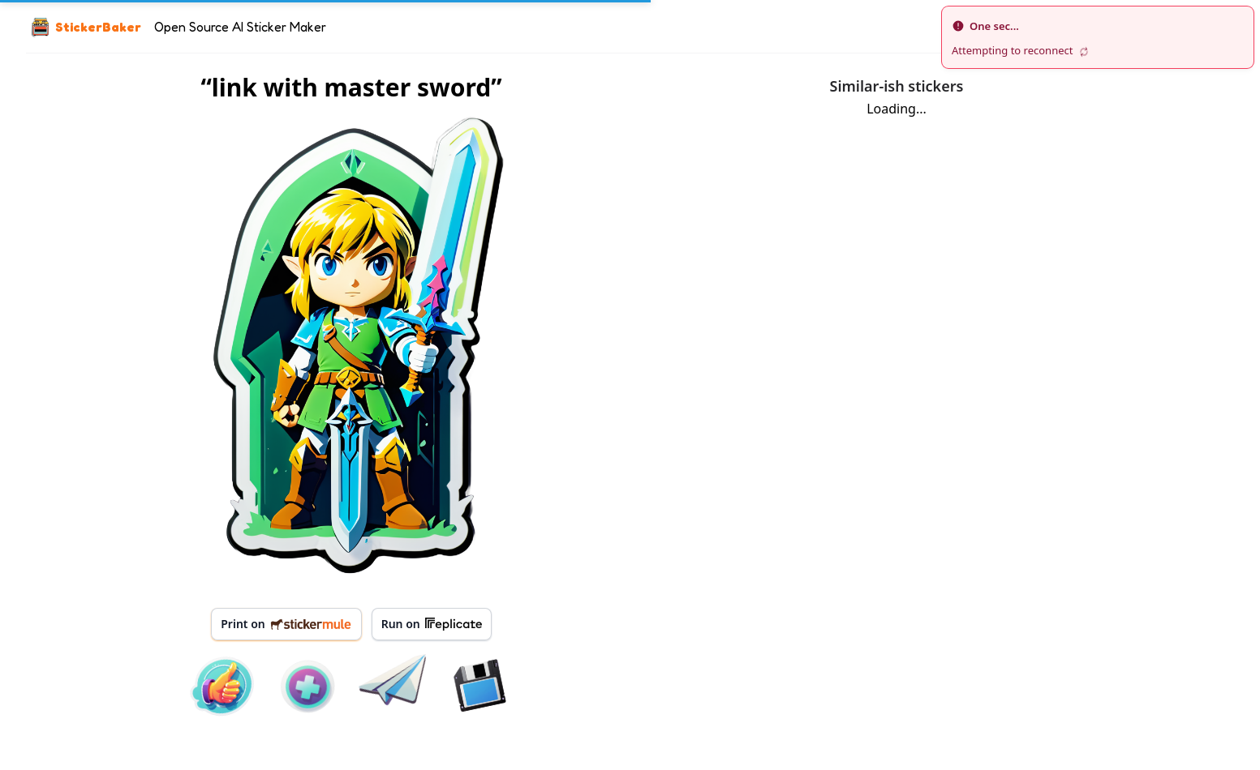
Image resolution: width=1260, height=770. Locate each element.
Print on (286, 623)
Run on (431, 624)
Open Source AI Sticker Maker (240, 27)
